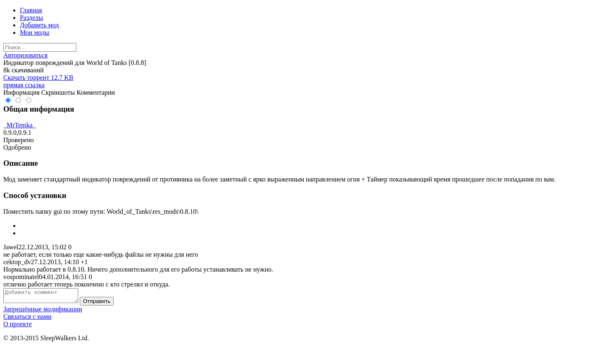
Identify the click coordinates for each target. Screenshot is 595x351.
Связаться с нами (27, 318)
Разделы (31, 17)
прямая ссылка (24, 84)
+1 (84, 261)
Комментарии (95, 92)
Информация (21, 92)
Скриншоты (58, 92)
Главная (31, 10)
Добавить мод (39, 25)
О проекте (17, 326)
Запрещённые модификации (42, 311)
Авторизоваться (25, 55)
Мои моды (34, 32)
